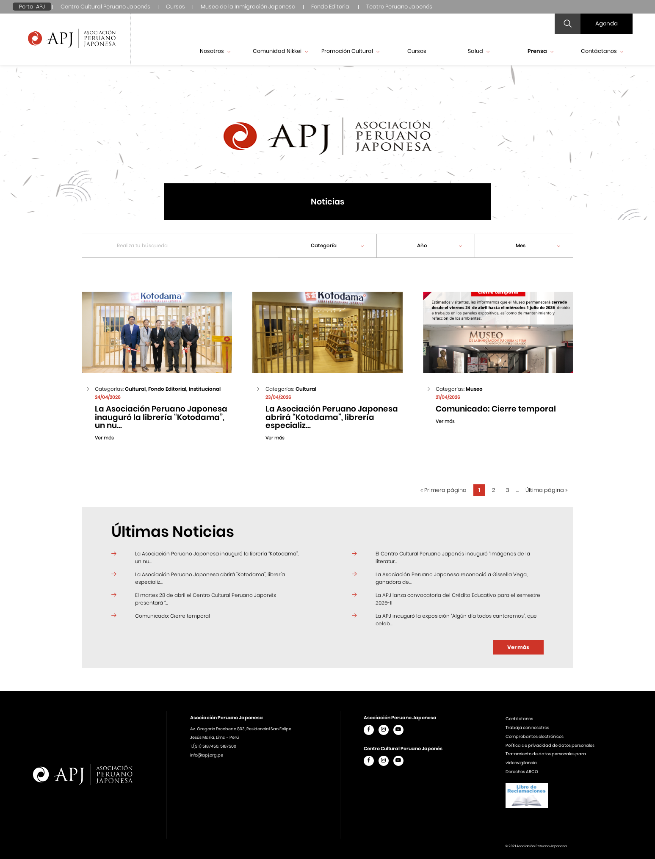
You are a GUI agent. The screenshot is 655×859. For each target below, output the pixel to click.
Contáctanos (602, 51)
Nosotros (215, 51)
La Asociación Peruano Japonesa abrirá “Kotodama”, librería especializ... (210, 578)
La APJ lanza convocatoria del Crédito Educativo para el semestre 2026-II (458, 598)
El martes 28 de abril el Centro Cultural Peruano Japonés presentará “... (205, 598)
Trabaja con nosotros (527, 727)
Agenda (606, 23)
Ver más (518, 647)
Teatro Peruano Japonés (399, 7)
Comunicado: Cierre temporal (172, 615)
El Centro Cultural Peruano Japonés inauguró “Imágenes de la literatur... (453, 557)
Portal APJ (32, 7)
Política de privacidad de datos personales (550, 745)
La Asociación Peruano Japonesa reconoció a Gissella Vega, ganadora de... (452, 578)
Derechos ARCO (522, 771)
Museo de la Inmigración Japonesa (248, 7)
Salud (478, 51)
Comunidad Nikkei (280, 51)
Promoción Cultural (350, 51)
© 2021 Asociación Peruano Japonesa (536, 846)
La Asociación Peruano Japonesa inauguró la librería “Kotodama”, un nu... (216, 557)
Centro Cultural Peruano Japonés (105, 7)
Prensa (540, 51)
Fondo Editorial (331, 7)
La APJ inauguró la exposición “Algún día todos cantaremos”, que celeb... (456, 619)
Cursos (175, 7)
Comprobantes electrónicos (535, 736)
